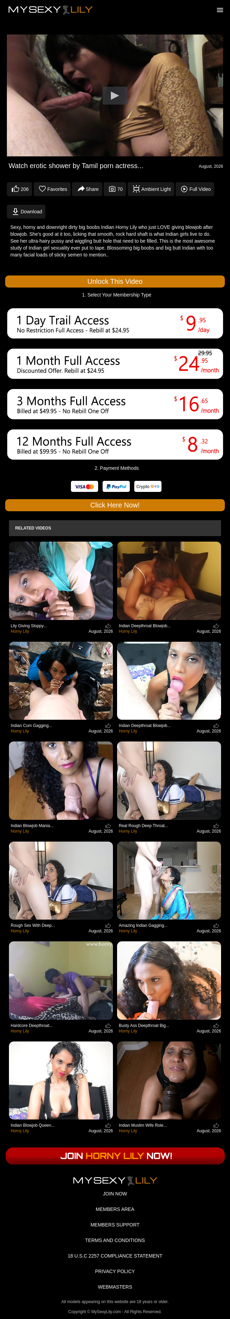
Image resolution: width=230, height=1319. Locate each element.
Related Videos (33, 528)
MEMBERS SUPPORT (115, 1225)
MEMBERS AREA (115, 1209)
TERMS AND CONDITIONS (115, 1240)
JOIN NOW (115, 1193)
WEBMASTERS (115, 1287)
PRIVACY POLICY (115, 1271)
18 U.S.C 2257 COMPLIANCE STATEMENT (115, 1256)
